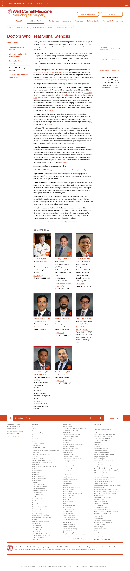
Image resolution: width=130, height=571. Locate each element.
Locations (67, 21)
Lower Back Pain (67, 438)
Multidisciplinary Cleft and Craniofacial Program (107, 471)
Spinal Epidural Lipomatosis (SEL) (72, 493)
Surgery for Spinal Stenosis (15, 62)
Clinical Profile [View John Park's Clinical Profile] (80, 284)
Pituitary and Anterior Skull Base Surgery (74, 539)
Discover (39, 3)
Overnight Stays (98, 527)
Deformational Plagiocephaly (40, 515)
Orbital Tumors (67, 453)
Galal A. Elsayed (62, 372)
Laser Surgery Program (100, 467)
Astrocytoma (35, 464)
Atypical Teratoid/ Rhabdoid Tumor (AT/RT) (44, 466)
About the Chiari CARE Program (103, 436)
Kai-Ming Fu (63, 259)
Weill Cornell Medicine (16, 3)
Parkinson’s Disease (68, 455)
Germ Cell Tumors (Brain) (39, 533)
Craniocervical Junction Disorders (41, 507)
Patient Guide (93, 21)
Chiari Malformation (37, 495)
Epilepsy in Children (37, 527)
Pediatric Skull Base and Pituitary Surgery (105, 489)
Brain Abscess (36, 472)
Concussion (35, 505)
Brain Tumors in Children (39, 478)
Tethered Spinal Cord (69, 509)
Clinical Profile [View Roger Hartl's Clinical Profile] (38, 275)
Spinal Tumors (67, 499)
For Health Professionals (113, 21)
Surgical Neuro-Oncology (101, 507)
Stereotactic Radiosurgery (101, 503)
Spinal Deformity (67, 491)
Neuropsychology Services (70, 533)
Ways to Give (35, 439)
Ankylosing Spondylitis (38, 458)
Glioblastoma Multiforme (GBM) (41, 535)
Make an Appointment (88, 14)
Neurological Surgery (23, 418)
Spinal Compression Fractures (71, 487)
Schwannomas (67, 481)
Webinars (34, 437)
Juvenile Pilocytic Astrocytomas (71, 434)
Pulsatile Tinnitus (67, 471)
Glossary (96, 535)
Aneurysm (35, 456)
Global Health (98, 463)
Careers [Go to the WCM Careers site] (71, 566)
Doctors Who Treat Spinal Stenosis (18, 69)
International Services (100, 529)
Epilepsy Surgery (67, 531)
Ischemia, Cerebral (68, 432)
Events (34, 431)
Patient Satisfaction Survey (101, 537)
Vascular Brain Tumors (69, 517)
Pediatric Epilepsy (99, 487)
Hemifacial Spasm (37, 539)
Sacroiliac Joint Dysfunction (70, 479)
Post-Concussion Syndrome (71, 465)
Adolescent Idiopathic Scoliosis (41, 454)
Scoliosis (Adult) (67, 483)
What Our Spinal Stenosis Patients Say (18, 76)
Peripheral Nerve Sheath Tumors (72, 459)
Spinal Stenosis (12, 43)
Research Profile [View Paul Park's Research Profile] (82, 329)
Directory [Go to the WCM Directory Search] (85, 566)
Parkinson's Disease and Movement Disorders (76, 535)
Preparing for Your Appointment (103, 523)
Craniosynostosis (37, 511)
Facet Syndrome (36, 531)
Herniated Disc (67, 424)
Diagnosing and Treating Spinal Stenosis (18, 55)
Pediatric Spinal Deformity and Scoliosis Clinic (107, 491)
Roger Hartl (40, 259)
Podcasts (34, 435)
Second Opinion (98, 533)
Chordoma (35, 497)
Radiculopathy (67, 473)
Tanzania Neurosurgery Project (103, 509)
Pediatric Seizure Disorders (70, 457)
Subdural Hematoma (69, 505)
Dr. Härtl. (50, 110)
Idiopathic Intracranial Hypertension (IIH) (74, 428)
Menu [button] (3, 5)
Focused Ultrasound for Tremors (103, 461)
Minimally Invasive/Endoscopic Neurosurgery (106, 469)
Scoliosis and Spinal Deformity (102, 497)
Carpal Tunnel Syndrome (39, 489)
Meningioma (66, 442)
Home (9, 21)
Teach (48, 3)
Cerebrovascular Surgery (70, 529)
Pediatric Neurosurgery (69, 537)
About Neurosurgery (38, 443)
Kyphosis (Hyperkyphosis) (70, 436)
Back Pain (34, 468)
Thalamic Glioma (67, 511)
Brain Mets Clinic (98, 444)
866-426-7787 (112, 88)
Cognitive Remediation (100, 451)
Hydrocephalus (67, 426)
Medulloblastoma (68, 440)
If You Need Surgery (99, 525)
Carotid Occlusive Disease (39, 487)
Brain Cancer (35, 474)
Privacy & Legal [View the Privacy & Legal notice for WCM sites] (41, 566)
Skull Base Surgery (99, 499)
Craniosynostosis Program (101, 453)
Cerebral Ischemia (37, 493)
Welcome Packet (98, 518)
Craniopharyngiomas (38, 509)
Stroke (64, 503)
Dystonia (34, 519)
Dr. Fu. (49, 124)
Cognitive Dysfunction (38, 501)
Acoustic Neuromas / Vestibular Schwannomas (45, 450)
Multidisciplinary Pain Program (102, 473)
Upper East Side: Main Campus (102, 429)
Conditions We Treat (35, 21)
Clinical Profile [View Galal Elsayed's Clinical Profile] (59, 380)
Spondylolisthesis (68, 501)
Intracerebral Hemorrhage (70, 430)
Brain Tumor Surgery (69, 525)
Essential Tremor (37, 529)
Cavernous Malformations (39, 491)
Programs (79, 21)
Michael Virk (42, 318)
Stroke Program (98, 505)
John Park (83, 259)
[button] (126, 3)
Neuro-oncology (98, 475)
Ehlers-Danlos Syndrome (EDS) (40, 521)
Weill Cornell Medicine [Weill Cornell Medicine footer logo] (65, 559)
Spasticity (65, 485)
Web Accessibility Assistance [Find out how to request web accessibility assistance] (98, 566)
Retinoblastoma (67, 477)
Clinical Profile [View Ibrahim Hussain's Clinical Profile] (59, 332)
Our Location (10, 418)
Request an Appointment (57, 222)
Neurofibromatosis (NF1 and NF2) (72, 448)
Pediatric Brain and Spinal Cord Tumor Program (107, 485)
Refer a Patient (73, 222)
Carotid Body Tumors (38, 484)
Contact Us (111, 14)
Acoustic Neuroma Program (102, 438)
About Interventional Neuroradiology (104, 434)
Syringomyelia (67, 507)
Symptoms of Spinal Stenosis (16, 48)
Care (30, 3)
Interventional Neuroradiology (102, 465)
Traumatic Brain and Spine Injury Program (106, 511)
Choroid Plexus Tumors (39, 499)
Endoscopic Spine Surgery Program (104, 455)
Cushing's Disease (37, 513)
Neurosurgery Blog (37, 433)
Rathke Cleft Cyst (67, 475)
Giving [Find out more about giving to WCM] (78, 566)
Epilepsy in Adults (37, 525)
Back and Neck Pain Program (102, 440)
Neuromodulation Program (101, 479)
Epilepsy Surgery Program (101, 457)
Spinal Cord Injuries (68, 489)
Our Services (54, 21)
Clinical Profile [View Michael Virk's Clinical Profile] (38, 327)
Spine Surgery (97, 424)
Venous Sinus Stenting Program (102, 513)
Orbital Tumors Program (101, 483)
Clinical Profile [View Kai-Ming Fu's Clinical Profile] (59, 286)
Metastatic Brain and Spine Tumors (73, 444)
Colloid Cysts (36, 503)
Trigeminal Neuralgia (69, 515)
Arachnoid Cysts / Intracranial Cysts (42, 460)
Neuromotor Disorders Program (103, 481)
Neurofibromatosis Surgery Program (104, 477)
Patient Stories (36, 445)
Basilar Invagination (37, 470)
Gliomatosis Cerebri (38, 537)
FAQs (95, 531)
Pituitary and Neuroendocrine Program (105, 493)
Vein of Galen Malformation (71, 519)
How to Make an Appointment (102, 520)
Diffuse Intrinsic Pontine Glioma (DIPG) (43, 517)
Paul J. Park (84, 318)
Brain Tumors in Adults (38, 476)
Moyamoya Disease (68, 446)
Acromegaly (35, 452)
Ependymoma (36, 523)
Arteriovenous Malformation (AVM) (42, 462)
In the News (35, 429)
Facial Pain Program (99, 459)
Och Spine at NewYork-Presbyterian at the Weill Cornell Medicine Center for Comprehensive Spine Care (63, 94)
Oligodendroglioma (68, 451)
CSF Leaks (35, 482)
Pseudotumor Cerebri (69, 469)
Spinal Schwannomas (69, 495)
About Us (19, 21)
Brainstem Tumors (37, 480)
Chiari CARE (97, 446)
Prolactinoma (66, 467)
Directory (34, 427)
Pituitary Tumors (67, 463)
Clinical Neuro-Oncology (101, 448)
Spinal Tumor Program (100, 501)
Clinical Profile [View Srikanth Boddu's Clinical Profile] (38, 401)
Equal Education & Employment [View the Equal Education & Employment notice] (57, 566)
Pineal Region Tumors (69, 461)
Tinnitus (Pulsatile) (68, 513)
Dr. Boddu (63, 162)
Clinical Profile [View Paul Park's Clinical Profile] (80, 327)
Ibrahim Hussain (62, 318)
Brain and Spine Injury (69, 527)
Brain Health (97, 442)
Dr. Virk (79, 143)
